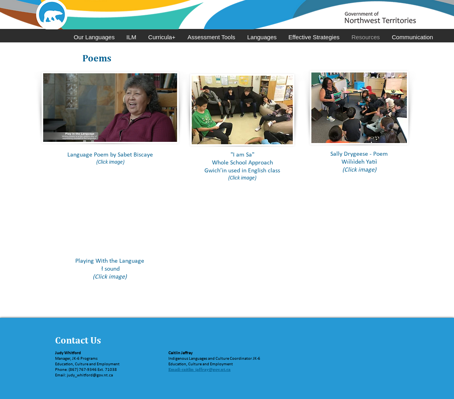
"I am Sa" (242, 155)
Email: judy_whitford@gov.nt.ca (84, 375)
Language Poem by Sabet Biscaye (110, 155)
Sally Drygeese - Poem (359, 154)
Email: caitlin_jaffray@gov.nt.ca (199, 369)
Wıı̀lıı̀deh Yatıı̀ (359, 162)
